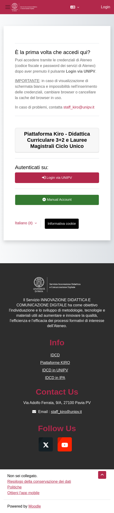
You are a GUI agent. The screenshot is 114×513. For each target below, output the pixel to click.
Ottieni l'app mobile (23, 493)
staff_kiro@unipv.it (79, 107)
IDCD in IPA (55, 378)
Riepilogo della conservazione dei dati (39, 482)
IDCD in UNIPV (55, 370)
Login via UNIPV (57, 177)
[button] (75, 7)
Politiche (14, 487)
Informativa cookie (62, 223)
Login (105, 7)
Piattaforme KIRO (55, 363)
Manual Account (57, 199)
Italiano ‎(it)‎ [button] (24, 223)
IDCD (55, 355)
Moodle (34, 506)
